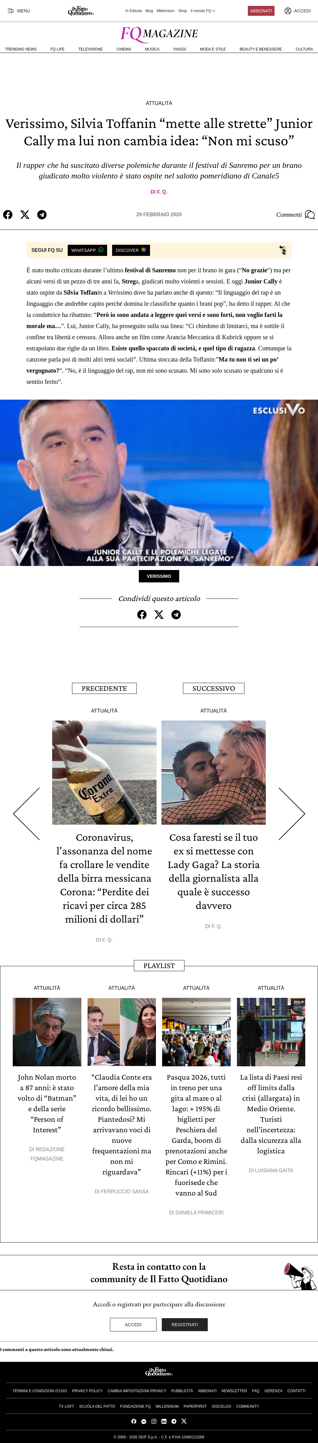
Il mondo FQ (203, 10)
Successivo (214, 688)
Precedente (104, 688)
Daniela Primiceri (199, 1212)
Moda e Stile (213, 49)
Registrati (185, 1324)
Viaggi (179, 49)
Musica (152, 49)
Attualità (159, 103)
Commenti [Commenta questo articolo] (295, 214)
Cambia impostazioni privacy (137, 1391)
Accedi (133, 1324)
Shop (182, 11)
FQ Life (58, 49)
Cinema (124, 49)
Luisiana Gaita (274, 1170)
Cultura (304, 49)
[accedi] (297, 11)
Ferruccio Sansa (125, 1191)
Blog (149, 11)
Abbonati (261, 10)
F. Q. (162, 192)
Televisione (90, 49)
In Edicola (133, 11)
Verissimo (159, 576)
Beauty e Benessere (261, 49)
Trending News (21, 49)
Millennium (166, 11)
